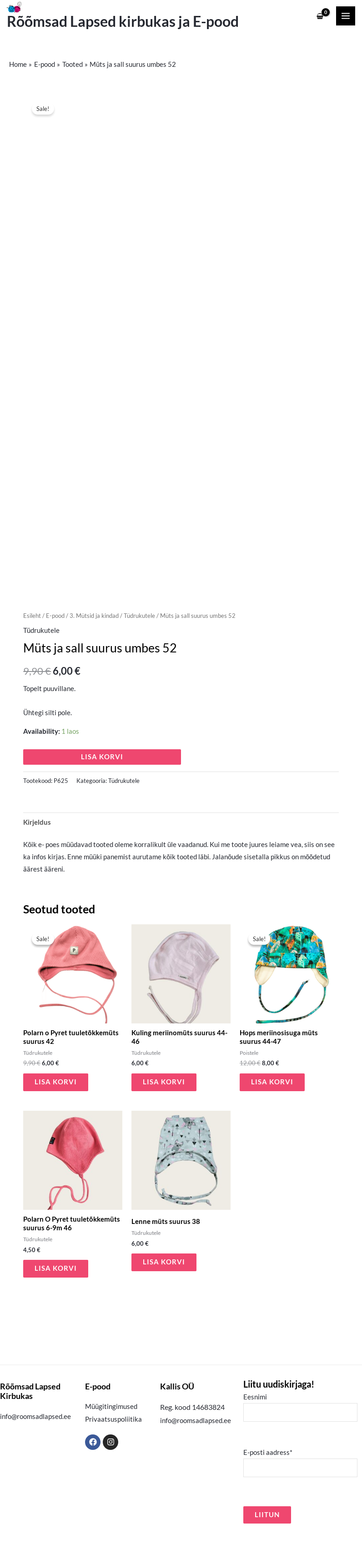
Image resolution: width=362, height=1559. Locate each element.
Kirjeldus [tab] (37, 844)
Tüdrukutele (139, 638)
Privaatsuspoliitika (113, 1441)
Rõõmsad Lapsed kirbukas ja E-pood (123, 21)
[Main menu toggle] (345, 15)
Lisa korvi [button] (56, 1104)
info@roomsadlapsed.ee (35, 1439)
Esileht (32, 638)
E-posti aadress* (300, 1485)
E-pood (55, 638)
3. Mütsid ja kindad (94, 638)
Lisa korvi (102, 779)
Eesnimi (300, 1429)
